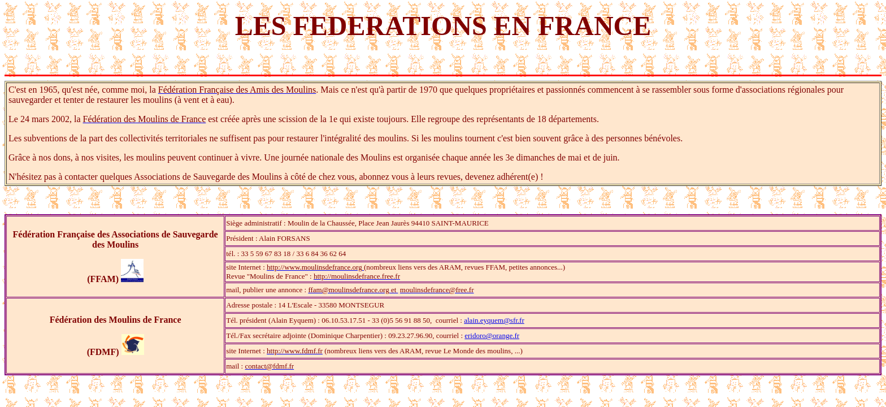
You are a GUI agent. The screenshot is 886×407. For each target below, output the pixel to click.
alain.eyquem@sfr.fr (494, 320)
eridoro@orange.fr (491, 335)
